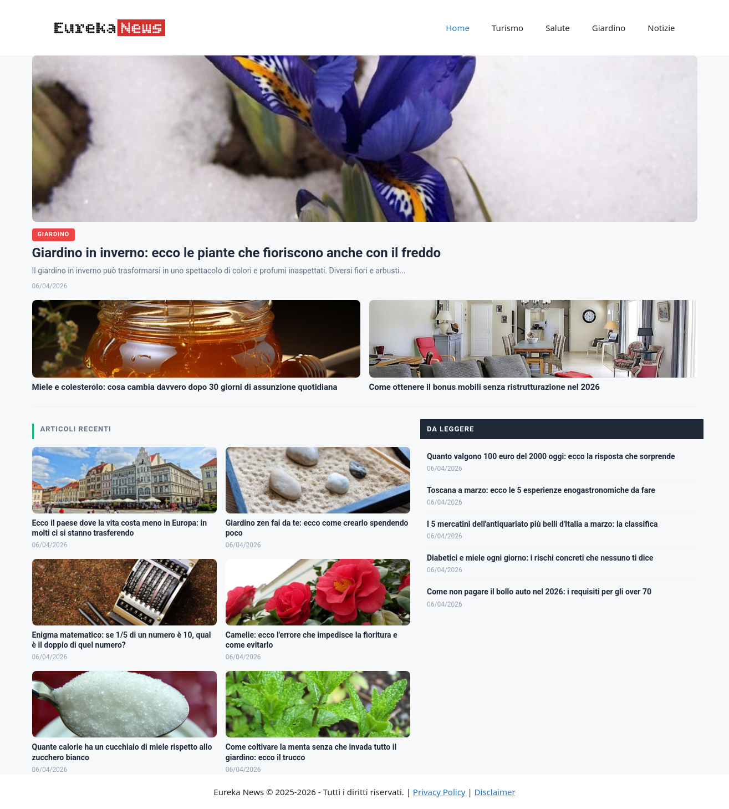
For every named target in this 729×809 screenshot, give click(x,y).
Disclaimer (495, 791)
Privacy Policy (439, 791)
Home (458, 27)
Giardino (609, 27)
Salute (558, 27)
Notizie (661, 27)
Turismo (507, 27)
